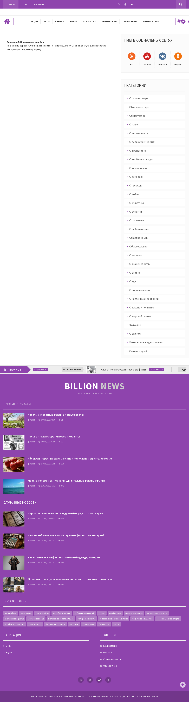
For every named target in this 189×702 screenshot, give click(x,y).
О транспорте (137, 150)
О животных (136, 203)
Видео (9, 652)
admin (31, 420)
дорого (102, 613)
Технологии (129, 21)
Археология (109, 21)
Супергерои (104, 624)
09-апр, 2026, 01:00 (46, 442)
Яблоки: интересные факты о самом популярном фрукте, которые (70, 458)
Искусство (89, 21)
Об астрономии (138, 237)
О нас (25, 4)
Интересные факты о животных (114, 618)
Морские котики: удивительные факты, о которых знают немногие (70, 579)
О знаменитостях (139, 264)
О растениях (136, 220)
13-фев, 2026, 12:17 (46, 540)
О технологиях (138, 168)
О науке (134, 124)
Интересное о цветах (14, 618)
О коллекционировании (144, 298)
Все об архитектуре (61, 613)
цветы (116, 624)
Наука (73, 21)
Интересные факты (86, 618)
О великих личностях (141, 142)
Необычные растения (14, 624)
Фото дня (135, 325)
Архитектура (151, 21)
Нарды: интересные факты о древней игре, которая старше (65, 513)
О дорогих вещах (139, 290)
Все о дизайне (42, 613)
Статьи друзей (138, 351)
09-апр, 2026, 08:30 (46, 420)
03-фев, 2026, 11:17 (46, 584)
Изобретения (115, 613)
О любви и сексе (139, 229)
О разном (135, 333)
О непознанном (138, 133)
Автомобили (10, 613)
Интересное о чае (36, 618)
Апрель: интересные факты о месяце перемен (56, 414)
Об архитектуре (139, 107)
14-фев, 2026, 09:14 (46, 518)
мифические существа (142, 618)
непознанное (35, 624)
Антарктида (26, 613)
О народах (135, 255)
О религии (135, 211)
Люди (34, 21)
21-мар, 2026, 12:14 (47, 486)
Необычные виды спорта (168, 618)
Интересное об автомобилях (60, 618)
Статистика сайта (112, 659)
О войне (134, 194)
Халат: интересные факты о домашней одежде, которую (64, 557)
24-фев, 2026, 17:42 (46, 562)
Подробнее (47, 369)
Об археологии (138, 246)
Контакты (39, 4)
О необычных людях (141, 159)
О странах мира (138, 98)
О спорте (134, 272)
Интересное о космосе (157, 613)
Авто (46, 21)
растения (73, 624)
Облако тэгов (110, 665)
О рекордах (136, 176)
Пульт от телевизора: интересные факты (54, 436)
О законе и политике (141, 307)
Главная (11, 4)
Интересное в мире (133, 613)
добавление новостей (84, 613)
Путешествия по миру (55, 624)
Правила (107, 652)
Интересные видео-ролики (145, 342)
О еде (132, 281)
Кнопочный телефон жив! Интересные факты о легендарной (66, 535)
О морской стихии (140, 316)
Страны (59, 21)
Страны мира (88, 624)
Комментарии (110, 645)
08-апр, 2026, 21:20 (46, 464)
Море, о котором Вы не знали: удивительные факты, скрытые (66, 480)
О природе (135, 185)
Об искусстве (137, 115)
